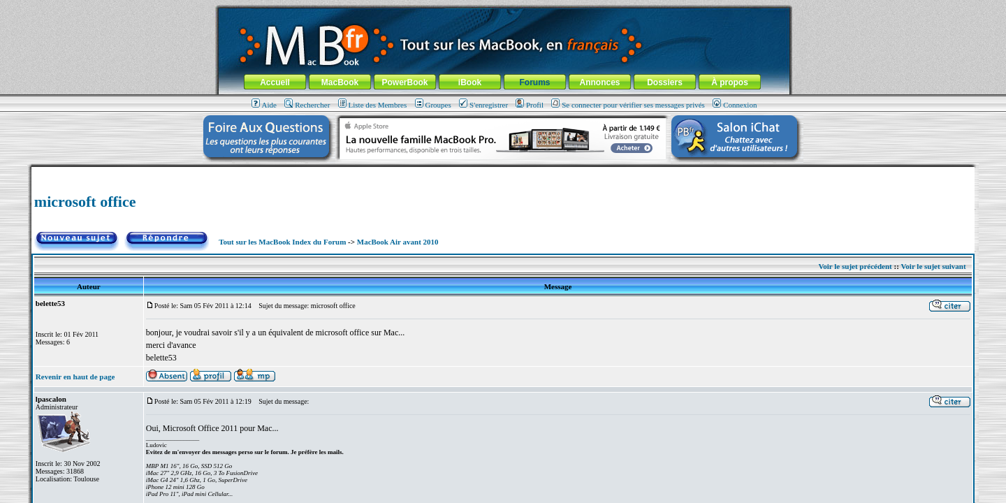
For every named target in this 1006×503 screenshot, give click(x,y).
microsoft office (85, 201)
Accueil (275, 82)
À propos (729, 82)
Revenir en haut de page (75, 376)
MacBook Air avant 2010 (398, 242)
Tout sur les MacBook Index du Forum (282, 242)
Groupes (433, 105)
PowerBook (404, 82)
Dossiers (665, 82)
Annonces (599, 82)
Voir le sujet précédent (854, 266)
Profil (530, 105)
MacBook (339, 82)
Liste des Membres (372, 105)
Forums (534, 82)
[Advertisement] (503, 172)
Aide (264, 105)
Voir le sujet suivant (933, 266)
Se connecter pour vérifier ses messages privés (628, 105)
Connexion (735, 105)
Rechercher (307, 105)
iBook (469, 82)
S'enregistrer (483, 105)
